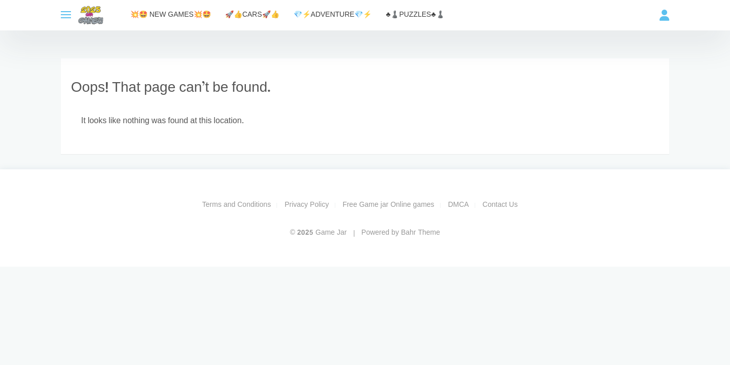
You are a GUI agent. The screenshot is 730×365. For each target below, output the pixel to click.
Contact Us (500, 205)
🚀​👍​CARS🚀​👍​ (252, 15)
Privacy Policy (306, 205)
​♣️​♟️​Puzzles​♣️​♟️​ (415, 15)
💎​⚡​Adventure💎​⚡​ (333, 15)
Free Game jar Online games (388, 205)
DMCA (458, 205)
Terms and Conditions (236, 205)
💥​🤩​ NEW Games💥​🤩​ (170, 15)
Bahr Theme (420, 233)
